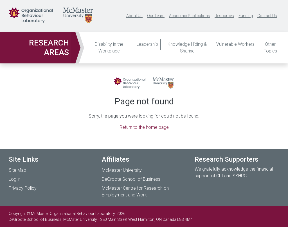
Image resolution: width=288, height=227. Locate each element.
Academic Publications (189, 15)
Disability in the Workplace (109, 48)
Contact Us (267, 15)
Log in (15, 179)
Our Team (156, 15)
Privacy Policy (23, 188)
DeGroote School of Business (131, 179)
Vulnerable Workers (235, 44)
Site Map (17, 170)
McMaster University (122, 170)
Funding (245, 15)
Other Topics (270, 48)
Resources (224, 15)
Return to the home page (144, 127)
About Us (134, 15)
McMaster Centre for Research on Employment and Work (135, 191)
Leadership (147, 44)
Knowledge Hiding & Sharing (187, 48)
